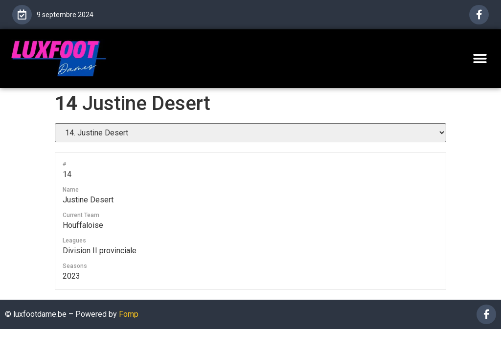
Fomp (128, 314)
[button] (480, 58)
